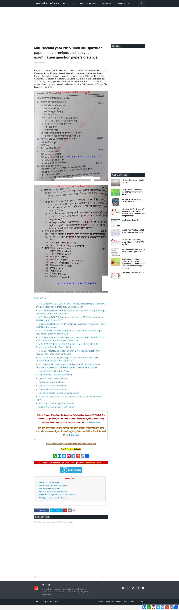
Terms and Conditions (113, 602)
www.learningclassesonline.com (47, 602)
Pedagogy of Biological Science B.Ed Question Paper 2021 (133, 250)
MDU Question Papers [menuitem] (88, 3)
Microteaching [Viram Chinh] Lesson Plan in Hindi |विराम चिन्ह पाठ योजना (133, 242)
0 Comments (40, 63)
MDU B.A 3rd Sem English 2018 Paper (57, 403)
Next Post (103, 577)
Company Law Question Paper (53, 389)
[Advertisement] (89, 25)
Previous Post (40, 577)
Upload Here (94, 422)
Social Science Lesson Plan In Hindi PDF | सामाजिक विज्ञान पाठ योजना (132, 192)
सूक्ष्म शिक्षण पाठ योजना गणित (130, 220)
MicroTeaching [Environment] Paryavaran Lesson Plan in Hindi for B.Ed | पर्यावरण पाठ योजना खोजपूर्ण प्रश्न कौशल (133, 212)
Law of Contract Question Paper (54, 371)
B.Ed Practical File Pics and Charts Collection (131, 201)
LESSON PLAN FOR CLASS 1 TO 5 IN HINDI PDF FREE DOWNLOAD (133, 231)
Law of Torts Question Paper (52, 385)
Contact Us (141, 602)
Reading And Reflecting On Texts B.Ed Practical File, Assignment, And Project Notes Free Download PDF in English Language (133, 263)
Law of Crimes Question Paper (53, 378)
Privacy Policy (129, 602)
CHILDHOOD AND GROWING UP (132, 273)
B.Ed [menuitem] (73, 3)
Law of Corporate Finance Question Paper (59, 392)
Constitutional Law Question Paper (55, 374)
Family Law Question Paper (52, 382)
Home (100, 602)
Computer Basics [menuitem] (122, 3)
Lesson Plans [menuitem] (106, 3)
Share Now (73, 435)
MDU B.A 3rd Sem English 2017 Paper (57, 407)
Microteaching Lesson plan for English (133, 181)
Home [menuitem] (65, 3)
